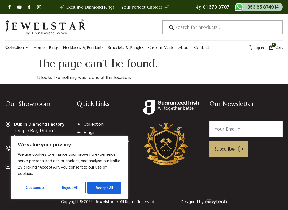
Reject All (70, 187)
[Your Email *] (246, 129)
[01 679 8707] (198, 7)
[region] (69, 168)
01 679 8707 (216, 7)
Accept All (104, 187)
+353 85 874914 (262, 7)
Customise (35, 187)
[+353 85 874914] (239, 7)
